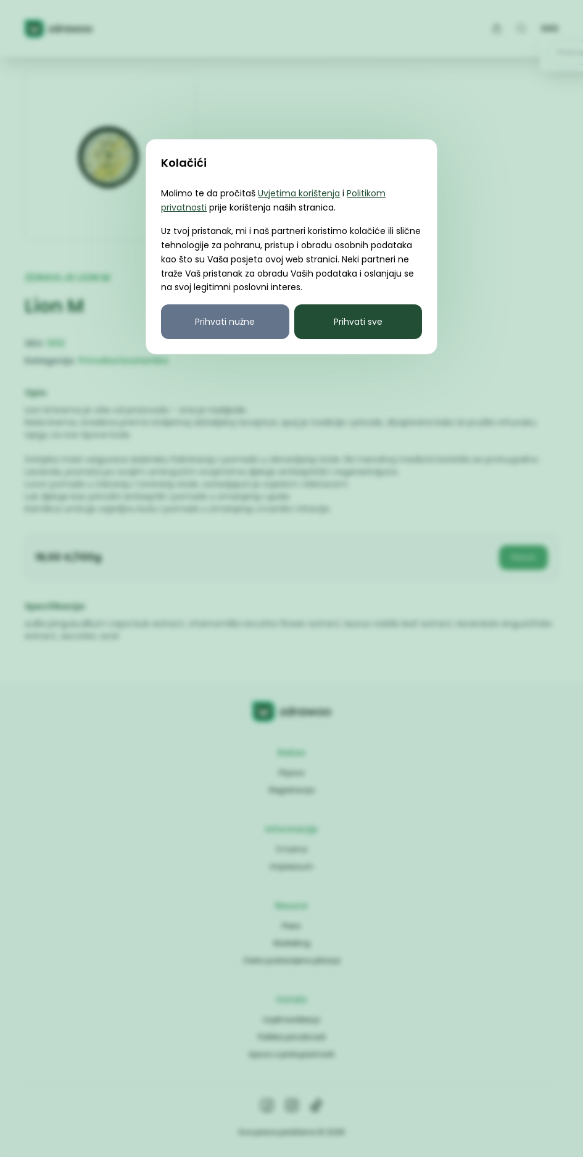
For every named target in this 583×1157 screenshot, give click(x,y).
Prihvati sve (358, 321)
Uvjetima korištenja (299, 193)
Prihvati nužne (225, 321)
